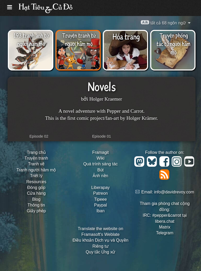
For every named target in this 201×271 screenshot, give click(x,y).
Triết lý (36, 176)
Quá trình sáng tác (100, 164)
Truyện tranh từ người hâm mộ (79, 39)
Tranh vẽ (36, 164)
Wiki (100, 158)
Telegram (164, 233)
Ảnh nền (100, 176)
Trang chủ (36, 152)
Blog (36, 199)
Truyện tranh (36, 158)
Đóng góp (36, 187)
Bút (100, 170)
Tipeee (100, 199)
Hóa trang (126, 36)
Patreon (100, 193)
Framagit (100, 152)
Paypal (100, 205)
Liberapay (100, 187)
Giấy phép (36, 211)
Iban (100, 211)
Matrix (165, 227)
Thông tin (36, 205)
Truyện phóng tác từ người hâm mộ (174, 43)
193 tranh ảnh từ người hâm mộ (31, 39)
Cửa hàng (36, 193)
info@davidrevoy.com (174, 192)
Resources (36, 182)
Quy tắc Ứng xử (100, 252)
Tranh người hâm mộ (36, 170)
